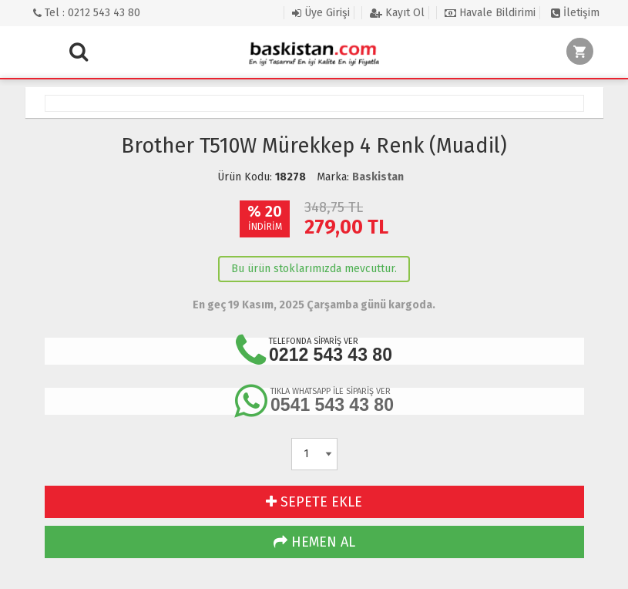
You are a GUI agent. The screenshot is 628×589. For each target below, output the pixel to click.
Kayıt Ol (397, 12)
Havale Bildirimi (490, 12)
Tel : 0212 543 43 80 (86, 12)
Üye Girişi (321, 12)
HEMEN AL (314, 542)
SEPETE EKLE (314, 502)
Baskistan (378, 176)
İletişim (575, 12)
